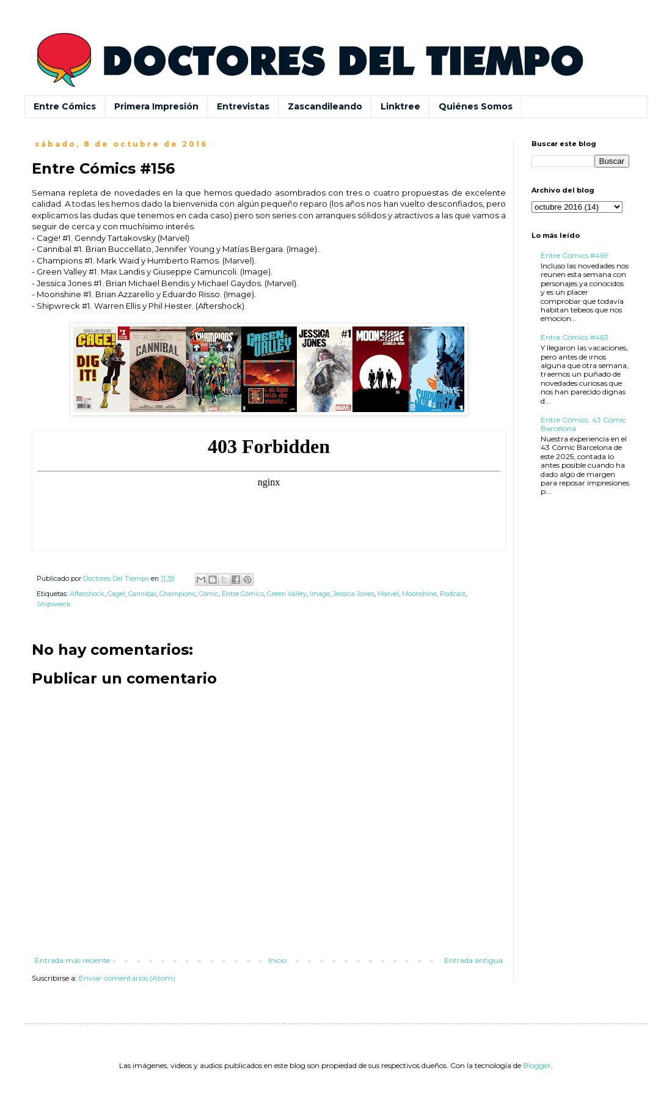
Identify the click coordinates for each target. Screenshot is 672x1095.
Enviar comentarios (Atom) (127, 978)
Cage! (116, 594)
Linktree (400, 106)
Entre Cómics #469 (574, 255)
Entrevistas (243, 106)
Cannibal (142, 594)
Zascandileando (325, 106)
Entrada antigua (473, 960)
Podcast (453, 594)
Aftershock (87, 594)
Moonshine (419, 594)
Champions (177, 594)
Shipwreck (54, 604)
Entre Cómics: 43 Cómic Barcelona (583, 424)
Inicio (277, 960)
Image (320, 594)
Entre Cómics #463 (574, 337)
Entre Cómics (65, 106)
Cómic (209, 594)
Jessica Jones (353, 594)
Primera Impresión (156, 106)
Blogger (537, 1065)
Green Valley (287, 594)
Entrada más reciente (72, 960)
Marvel (388, 594)
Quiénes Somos (476, 106)
